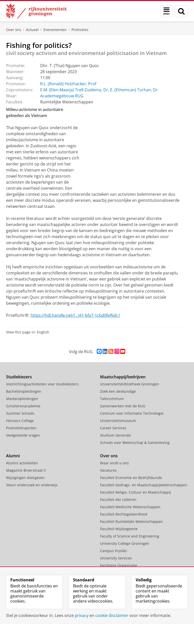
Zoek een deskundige (118, 391)
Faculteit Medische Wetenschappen (130, 506)
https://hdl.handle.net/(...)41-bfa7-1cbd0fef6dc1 (75, 315)
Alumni (13, 455)
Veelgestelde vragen (23, 435)
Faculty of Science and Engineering (129, 536)
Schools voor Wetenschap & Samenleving (134, 442)
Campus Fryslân (113, 550)
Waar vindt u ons (114, 463)
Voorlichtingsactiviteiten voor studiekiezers (42, 384)
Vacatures (108, 470)
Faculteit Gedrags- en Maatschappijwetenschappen (143, 485)
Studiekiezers (19, 376)
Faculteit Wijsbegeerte (119, 528)
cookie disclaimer (111, 615)
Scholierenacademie (23, 406)
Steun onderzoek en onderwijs (32, 485)
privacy (81, 615)
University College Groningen (124, 543)
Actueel (32, 29)
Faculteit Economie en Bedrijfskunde (131, 477)
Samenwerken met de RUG (122, 406)
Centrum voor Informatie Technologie (131, 413)
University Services (116, 558)
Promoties (79, 29)
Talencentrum (112, 398)
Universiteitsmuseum (118, 420)
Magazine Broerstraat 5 (26, 470)
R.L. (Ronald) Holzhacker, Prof (68, 84)
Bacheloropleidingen (23, 391)
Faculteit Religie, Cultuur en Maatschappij (135, 492)
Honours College (20, 420)
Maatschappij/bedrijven (123, 376)
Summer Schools (20, 413)
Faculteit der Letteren (118, 499)
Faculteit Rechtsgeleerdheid (123, 514)
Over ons (13, 29)
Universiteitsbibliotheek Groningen (129, 384)
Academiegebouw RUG (62, 96)
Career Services (113, 428)
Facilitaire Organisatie (118, 565)
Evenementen (55, 29)
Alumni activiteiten (22, 463)
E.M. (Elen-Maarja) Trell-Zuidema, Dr (74, 90)
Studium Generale (115, 435)
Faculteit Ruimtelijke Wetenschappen (131, 521)
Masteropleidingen (22, 398)
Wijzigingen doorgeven (25, 477)
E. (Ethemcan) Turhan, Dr (134, 90)
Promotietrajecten (21, 428)
